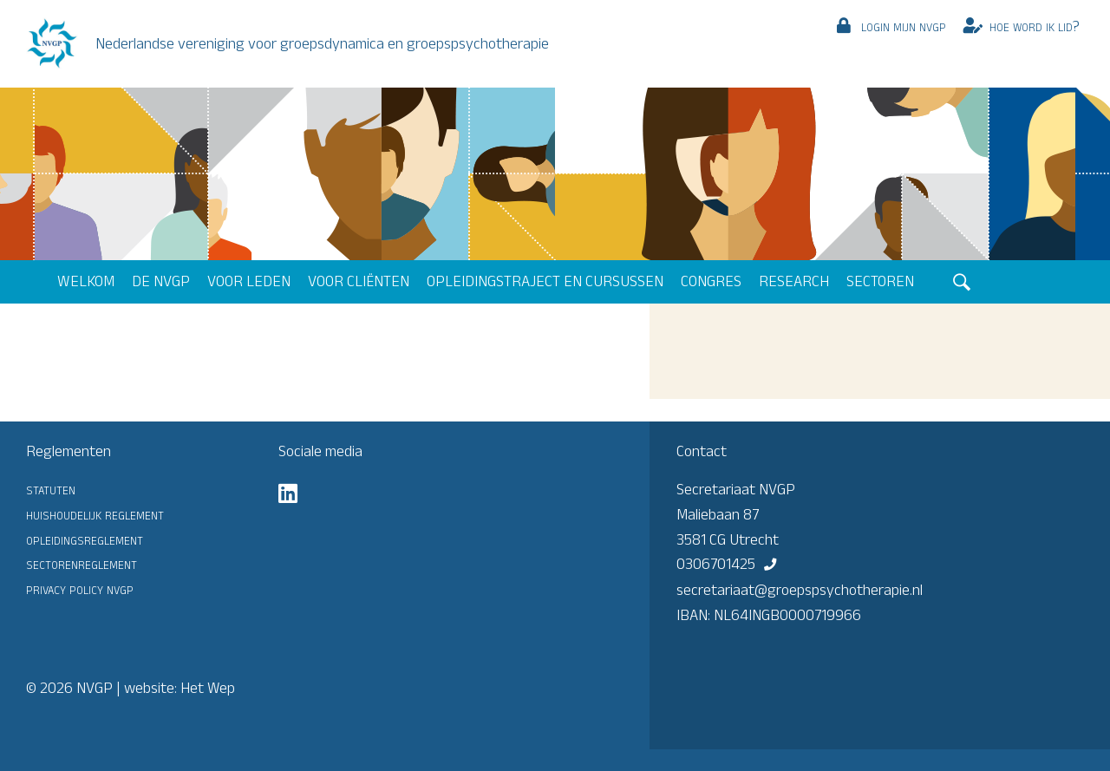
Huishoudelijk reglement (95, 514)
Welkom (85, 281)
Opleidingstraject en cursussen (545, 281)
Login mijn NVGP (903, 26)
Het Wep (207, 687)
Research (794, 281)
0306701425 (715, 563)
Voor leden (249, 281)
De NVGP (161, 281)
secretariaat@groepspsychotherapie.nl (799, 589)
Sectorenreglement (81, 563)
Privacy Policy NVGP (80, 589)
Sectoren (880, 281)
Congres (711, 281)
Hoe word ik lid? (1034, 26)
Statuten (50, 489)
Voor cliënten (358, 281)
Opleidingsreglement (84, 539)
